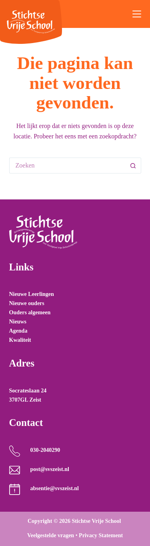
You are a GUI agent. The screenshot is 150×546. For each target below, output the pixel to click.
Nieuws (18, 322)
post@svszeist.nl (49, 469)
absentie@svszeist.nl (54, 488)
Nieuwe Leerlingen (31, 294)
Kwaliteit (20, 340)
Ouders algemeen (30, 312)
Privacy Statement (101, 535)
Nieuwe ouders (26, 303)
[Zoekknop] (133, 165)
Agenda (18, 331)
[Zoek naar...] (67, 165)
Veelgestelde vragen (50, 535)
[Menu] (136, 14)
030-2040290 (45, 450)
